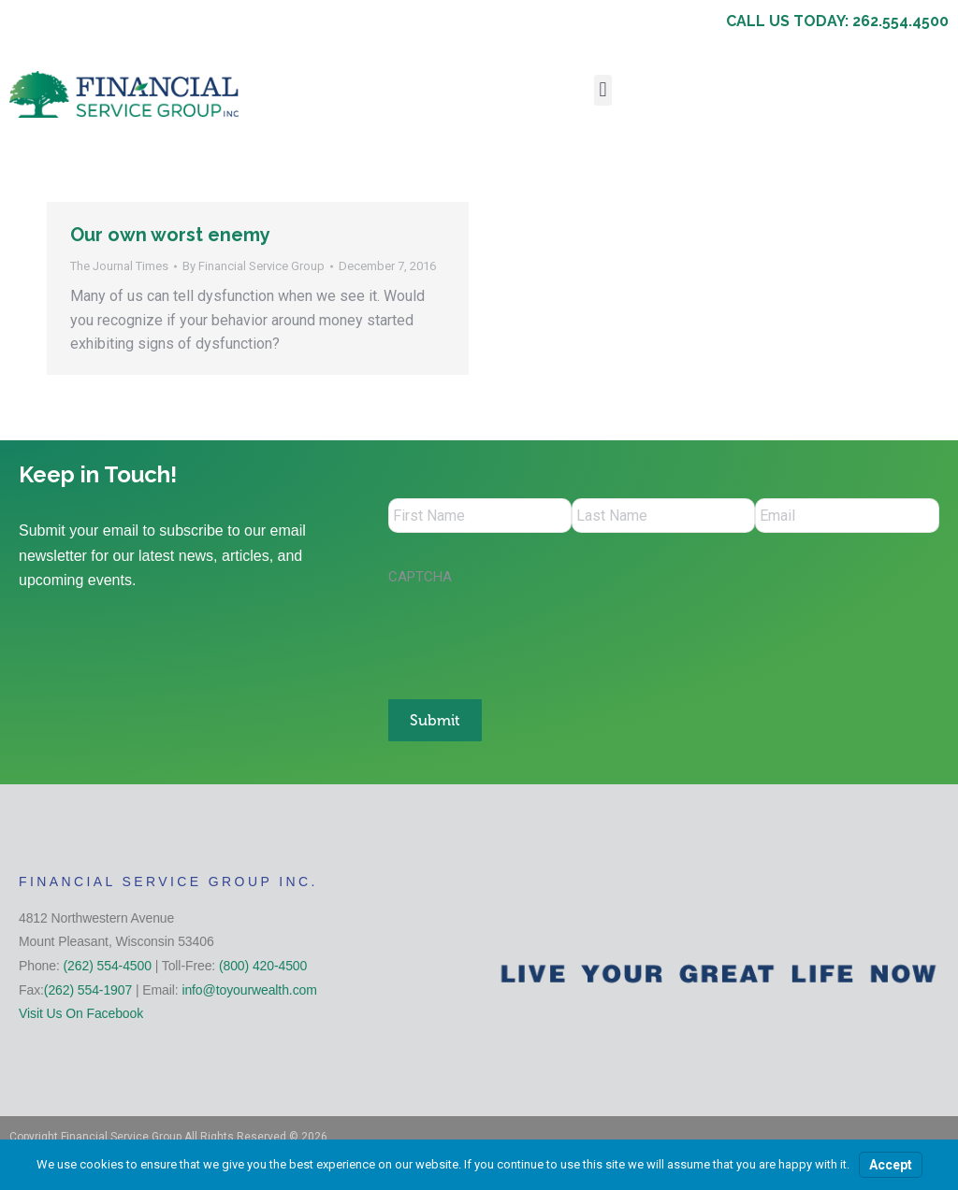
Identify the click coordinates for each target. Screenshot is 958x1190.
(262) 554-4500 (108, 962)
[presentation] (530, 635)
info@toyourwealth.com (248, 987)
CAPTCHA (420, 579)
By (253, 266)
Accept (890, 1164)
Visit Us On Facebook (81, 1010)
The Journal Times (119, 266)
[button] (603, 90)
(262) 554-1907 (88, 987)
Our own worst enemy (170, 234)
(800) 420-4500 (263, 962)
